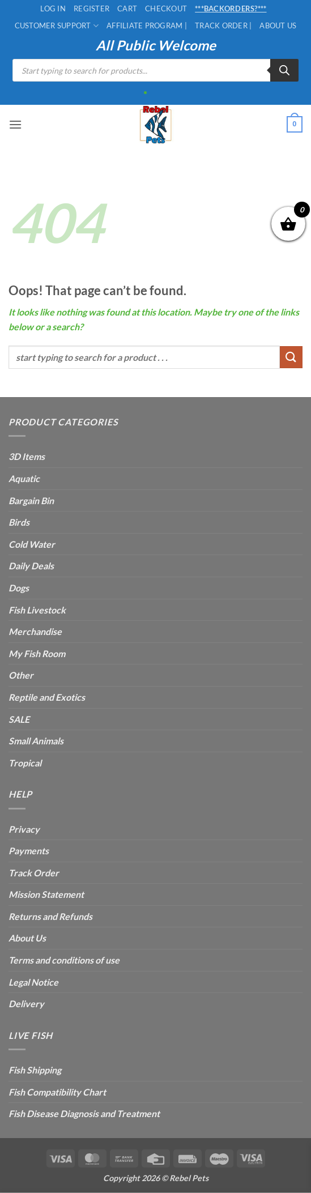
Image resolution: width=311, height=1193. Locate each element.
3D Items (26, 456)
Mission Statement (46, 894)
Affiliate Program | (146, 25)
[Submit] (291, 357)
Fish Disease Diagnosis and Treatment (84, 1113)
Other (20, 675)
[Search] (284, 70)
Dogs (18, 587)
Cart (127, 8)
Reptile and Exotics (46, 697)
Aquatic (24, 478)
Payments (28, 850)
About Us (277, 25)
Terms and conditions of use (64, 960)
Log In (53, 8)
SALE (18, 719)
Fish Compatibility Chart (57, 1092)
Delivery (26, 1003)
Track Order (33, 872)
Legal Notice (33, 982)
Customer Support (57, 25)
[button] (15, 124)
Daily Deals (31, 565)
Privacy (24, 829)
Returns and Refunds (50, 916)
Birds (18, 522)
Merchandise (35, 631)
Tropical (24, 762)
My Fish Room (36, 653)
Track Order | (223, 25)
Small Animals (35, 740)
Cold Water (31, 544)
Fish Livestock (37, 609)
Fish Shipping (34, 1069)
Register (91, 8)
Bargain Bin (31, 500)
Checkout (166, 8)
